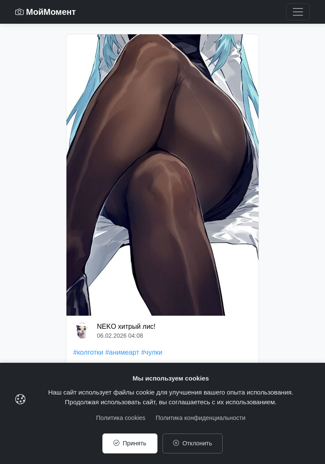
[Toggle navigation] (298, 11)
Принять (129, 442)
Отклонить (192, 442)
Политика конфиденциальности (200, 417)
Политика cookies (121, 417)
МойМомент (45, 12)
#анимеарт (122, 352)
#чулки (151, 352)
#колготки (88, 352)
